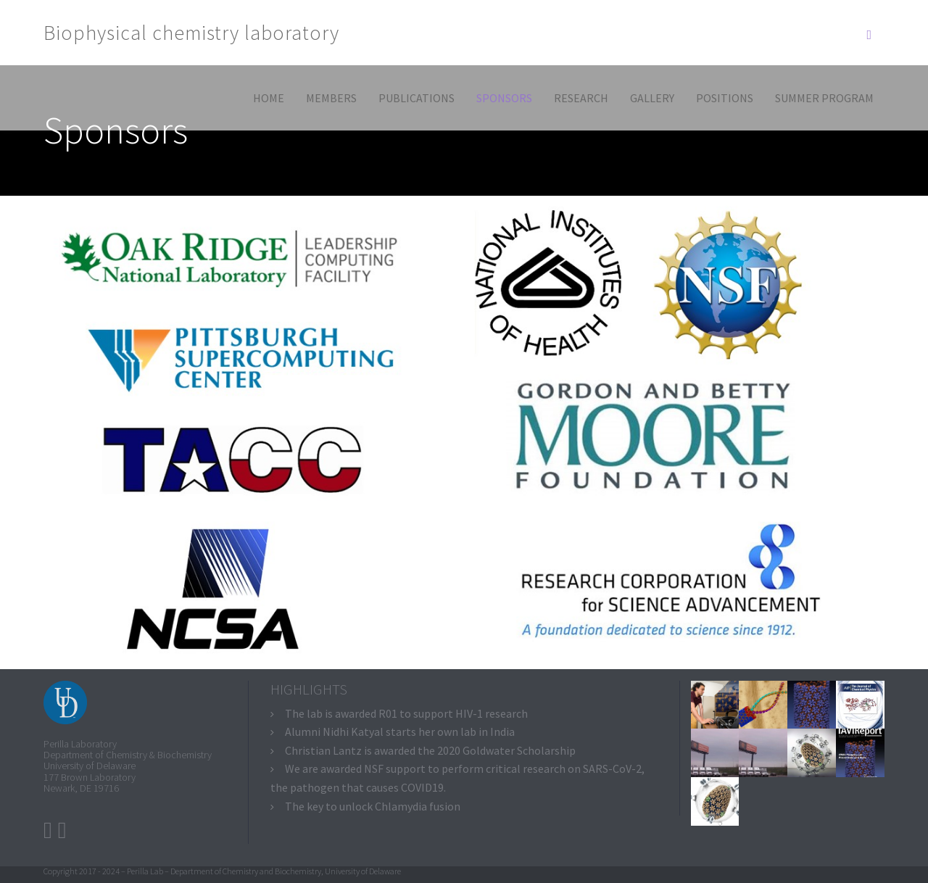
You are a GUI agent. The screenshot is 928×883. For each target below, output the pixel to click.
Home (268, 98)
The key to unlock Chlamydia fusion (372, 806)
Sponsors (504, 98)
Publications (416, 98)
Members (331, 98)
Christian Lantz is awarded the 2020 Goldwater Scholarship (430, 750)
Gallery (652, 98)
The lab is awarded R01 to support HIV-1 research (406, 713)
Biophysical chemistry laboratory (191, 33)
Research (581, 98)
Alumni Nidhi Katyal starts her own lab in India (400, 731)
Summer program (824, 98)
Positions (724, 98)
